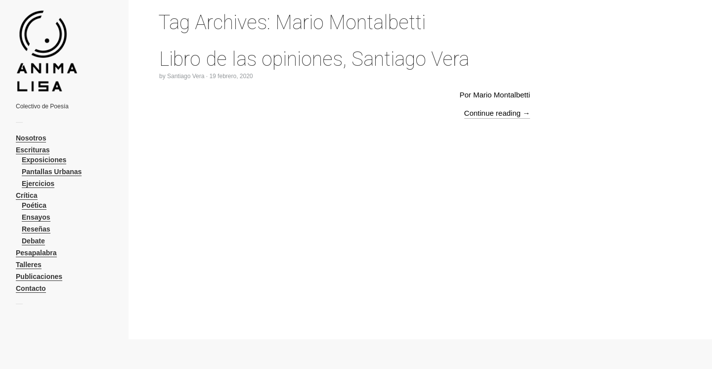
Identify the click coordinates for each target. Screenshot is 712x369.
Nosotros (31, 138)
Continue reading (497, 113)
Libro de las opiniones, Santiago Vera (314, 59)
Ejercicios (38, 183)
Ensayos (36, 217)
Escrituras (32, 150)
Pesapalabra (36, 253)
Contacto (31, 288)
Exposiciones (44, 160)
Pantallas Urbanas (52, 172)
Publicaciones (39, 276)
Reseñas (36, 229)
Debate (33, 241)
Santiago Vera (185, 76)
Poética (34, 205)
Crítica (27, 195)
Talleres (29, 265)
